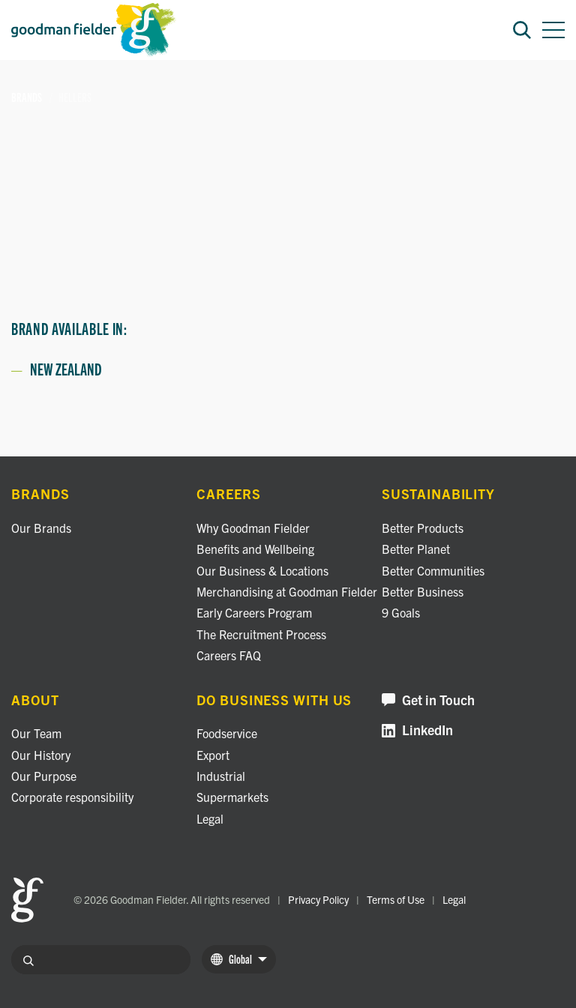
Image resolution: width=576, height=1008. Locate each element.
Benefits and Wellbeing (255, 548)
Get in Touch (428, 700)
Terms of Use (395, 899)
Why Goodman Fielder (253, 527)
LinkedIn (417, 730)
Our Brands (41, 527)
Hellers (75, 97)
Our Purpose (43, 775)
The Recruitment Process (261, 634)
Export (213, 754)
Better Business (423, 591)
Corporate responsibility (72, 796)
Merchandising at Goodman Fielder (286, 591)
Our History (40, 754)
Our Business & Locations (262, 570)
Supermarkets (232, 796)
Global (239, 959)
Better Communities (433, 570)
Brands (27, 97)
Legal (210, 818)
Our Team (36, 733)
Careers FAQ (228, 655)
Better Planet (416, 548)
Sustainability (438, 494)
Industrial (220, 775)
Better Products (423, 527)
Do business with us (274, 700)
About (35, 700)
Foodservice (226, 733)
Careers (228, 494)
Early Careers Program (254, 612)
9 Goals (401, 612)
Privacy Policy (318, 899)
